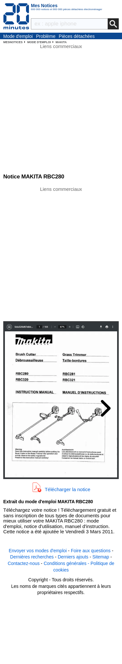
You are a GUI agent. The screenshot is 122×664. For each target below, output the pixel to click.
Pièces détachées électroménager (77, 37)
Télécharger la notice (67, 489)
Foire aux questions (91, 550)
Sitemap (100, 556)
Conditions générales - (67, 563)
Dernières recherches (32, 556)
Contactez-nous (24, 563)
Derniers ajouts (73, 556)
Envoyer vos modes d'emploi (38, 550)
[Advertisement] (61, 253)
